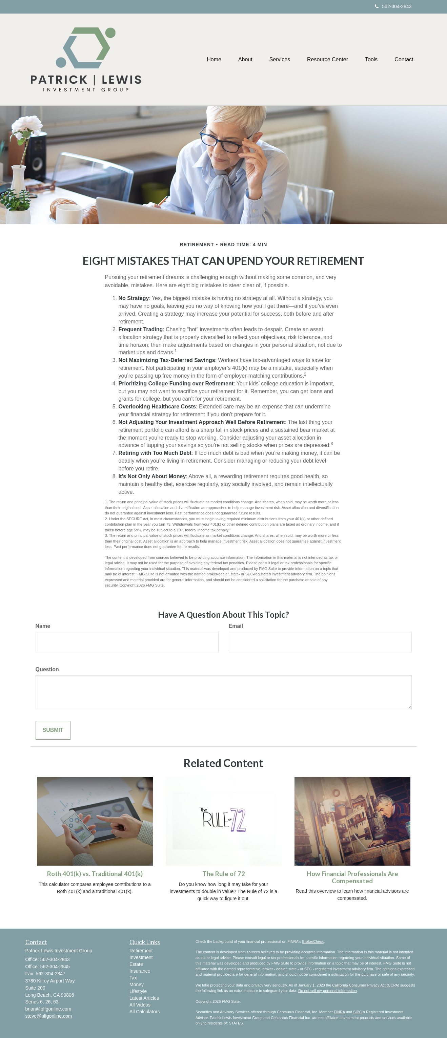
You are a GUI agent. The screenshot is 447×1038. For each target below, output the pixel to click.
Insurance (139, 971)
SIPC (357, 1012)
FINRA (339, 1012)
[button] (245, 59)
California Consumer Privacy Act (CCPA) (365, 985)
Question (47, 669)
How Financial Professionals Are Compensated (352, 877)
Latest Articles (144, 998)
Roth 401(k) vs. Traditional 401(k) (95, 873)
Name (43, 626)
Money (136, 984)
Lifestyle (138, 991)
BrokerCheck (313, 941)
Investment (141, 957)
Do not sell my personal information (327, 991)
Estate (136, 964)
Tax (133, 977)
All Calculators (144, 1011)
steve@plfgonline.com (48, 1016)
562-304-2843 (393, 6)
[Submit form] (53, 730)
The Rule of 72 (223, 873)
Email (236, 626)
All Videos (139, 1005)
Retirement (141, 950)
